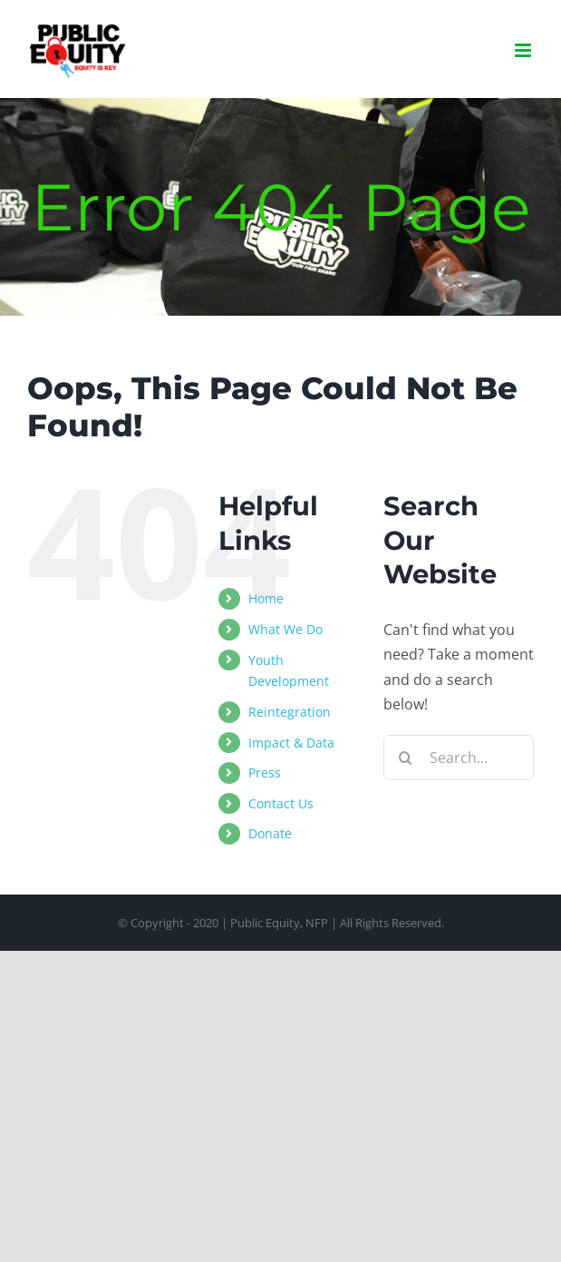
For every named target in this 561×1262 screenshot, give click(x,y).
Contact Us (281, 803)
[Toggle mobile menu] (524, 50)
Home (266, 598)
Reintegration (289, 711)
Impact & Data (291, 742)
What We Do (285, 629)
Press (264, 772)
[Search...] (458, 757)
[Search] (406, 757)
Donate (270, 833)
